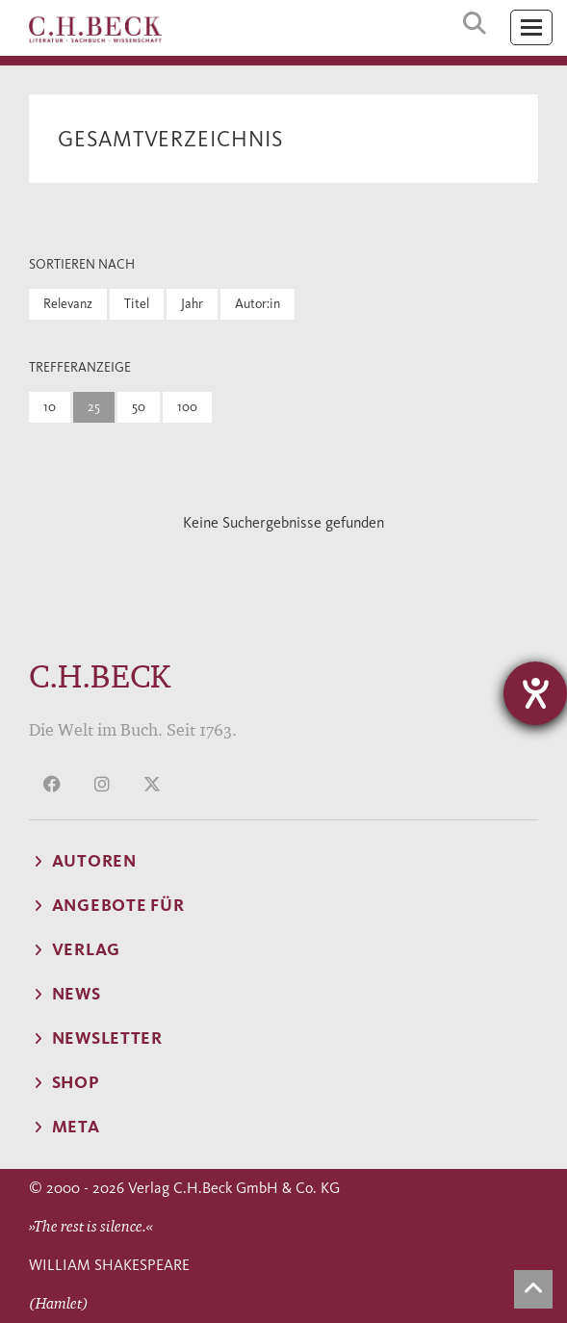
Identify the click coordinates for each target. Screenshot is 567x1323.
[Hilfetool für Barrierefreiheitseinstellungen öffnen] (535, 693)
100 (187, 407)
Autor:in (257, 304)
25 (94, 407)
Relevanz (67, 304)
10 (49, 407)
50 (138, 407)
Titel (136, 304)
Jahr (192, 304)
